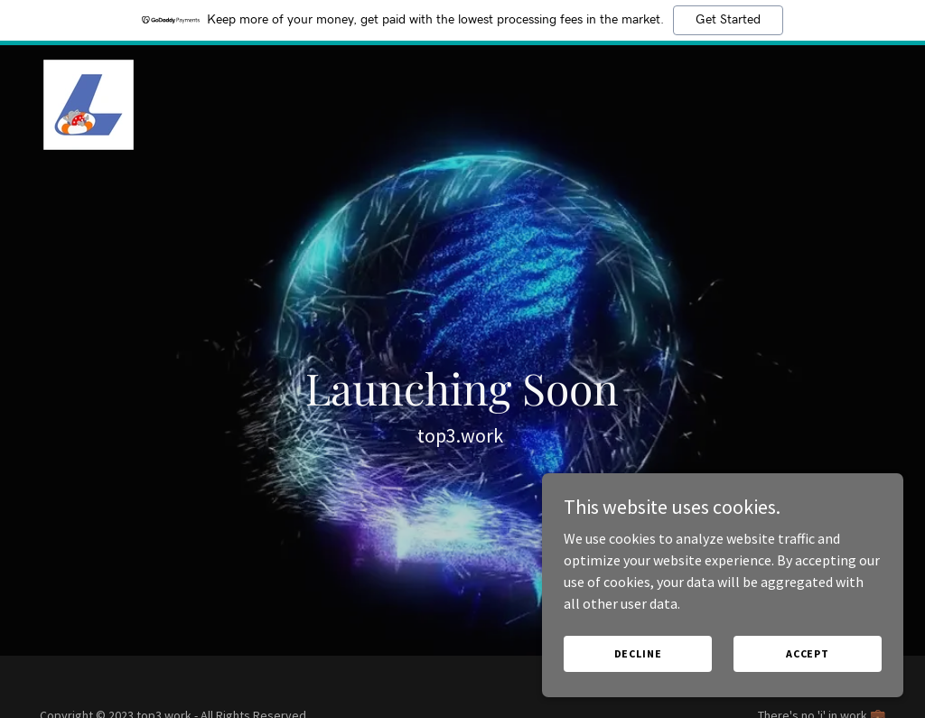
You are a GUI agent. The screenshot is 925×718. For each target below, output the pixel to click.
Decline (638, 653)
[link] (88, 103)
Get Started (728, 20)
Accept (807, 653)
